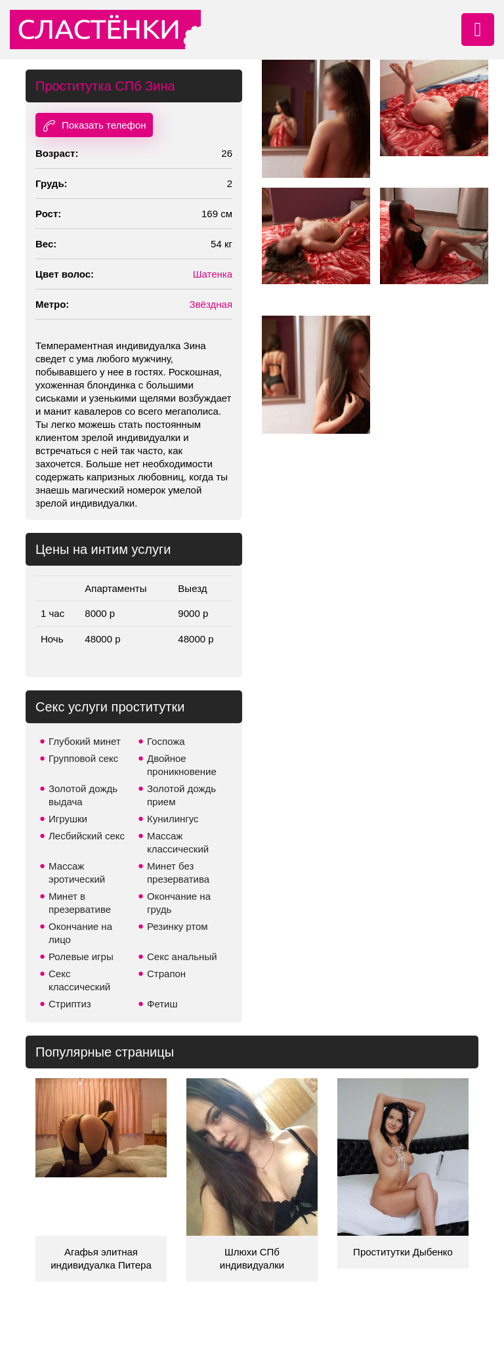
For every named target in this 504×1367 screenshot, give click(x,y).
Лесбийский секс (87, 835)
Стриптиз (70, 1003)
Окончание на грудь (179, 903)
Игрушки (68, 818)
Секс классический (79, 980)
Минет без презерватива (178, 872)
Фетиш (162, 1003)
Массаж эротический (77, 872)
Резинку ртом (177, 926)
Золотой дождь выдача (83, 795)
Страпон (166, 973)
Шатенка (212, 274)
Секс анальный (182, 956)
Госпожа (166, 741)
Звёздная (211, 304)
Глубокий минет (85, 741)
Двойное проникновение (182, 765)
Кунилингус (173, 818)
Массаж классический (178, 842)
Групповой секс (83, 758)
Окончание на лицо (80, 933)
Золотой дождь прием (181, 795)
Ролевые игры (81, 956)
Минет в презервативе (80, 903)
